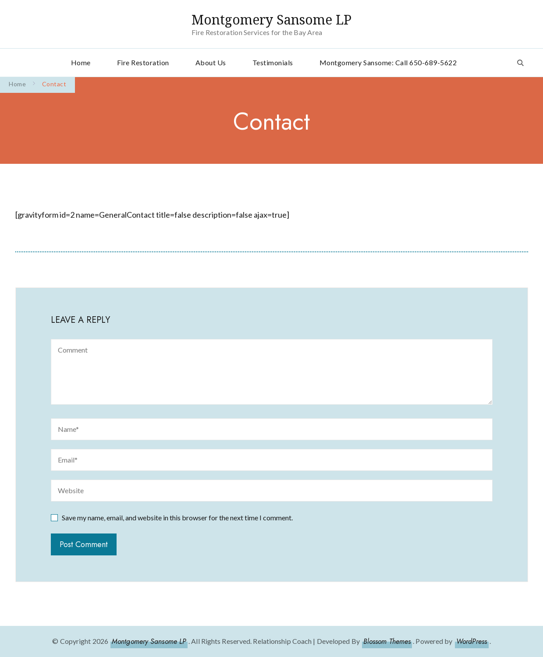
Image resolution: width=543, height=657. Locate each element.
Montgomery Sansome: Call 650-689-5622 (388, 62)
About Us (210, 62)
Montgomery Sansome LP (271, 19)
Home (81, 62)
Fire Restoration (143, 62)
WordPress (471, 641)
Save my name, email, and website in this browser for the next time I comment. (177, 517)
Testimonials (272, 62)
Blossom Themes (387, 641)
